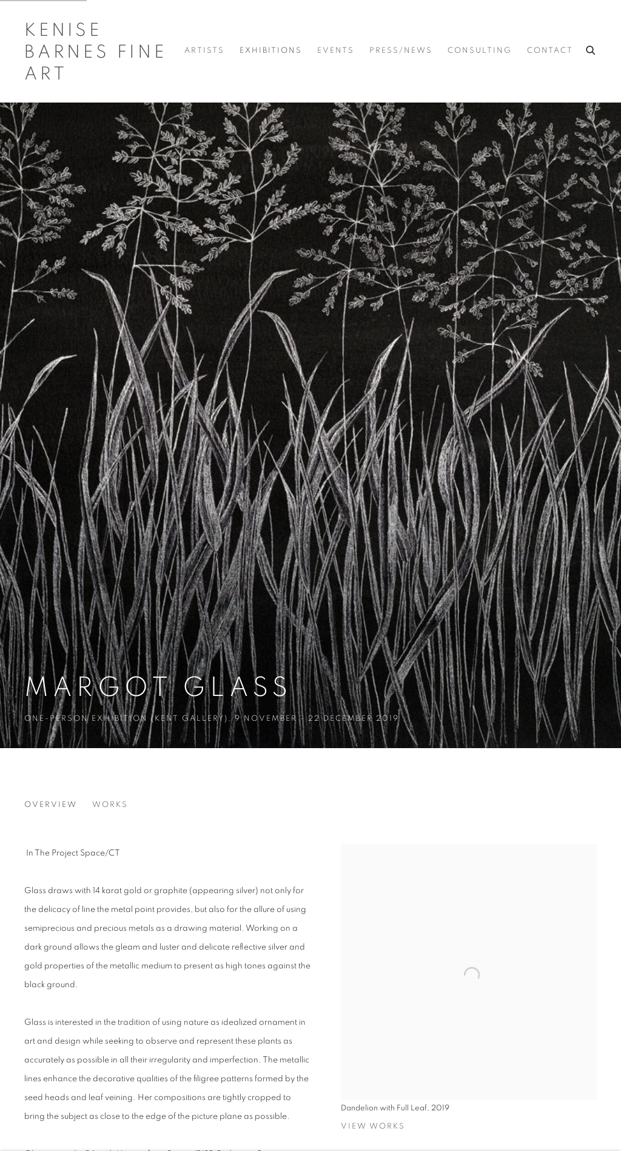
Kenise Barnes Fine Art (95, 52)
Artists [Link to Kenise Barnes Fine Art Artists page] (204, 51)
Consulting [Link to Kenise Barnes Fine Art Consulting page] (480, 51)
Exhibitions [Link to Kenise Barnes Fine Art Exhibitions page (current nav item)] (271, 51)
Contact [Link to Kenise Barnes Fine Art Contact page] (550, 51)
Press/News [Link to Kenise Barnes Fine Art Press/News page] (400, 51)
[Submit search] (591, 48)
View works (373, 1126)
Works (110, 805)
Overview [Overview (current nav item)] (50, 805)
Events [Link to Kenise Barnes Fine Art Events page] (335, 51)
